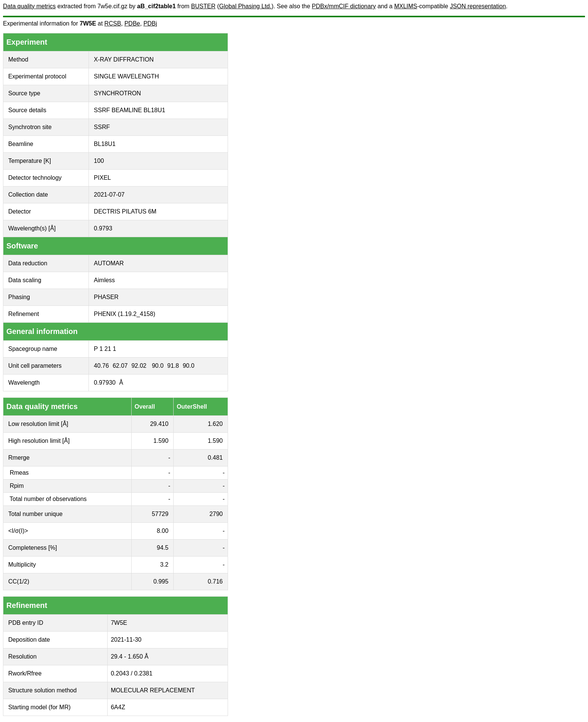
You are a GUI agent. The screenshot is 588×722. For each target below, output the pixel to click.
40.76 (101, 366)
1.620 (215, 424)
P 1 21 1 (105, 349)
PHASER (106, 297)
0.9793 (103, 228)
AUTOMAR (109, 263)
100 (99, 161)
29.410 (159, 424)
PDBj (150, 23)
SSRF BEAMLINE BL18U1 (129, 110)
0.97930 (105, 382)
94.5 (162, 548)
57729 (160, 514)
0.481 (215, 457)
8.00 (162, 531)
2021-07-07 (109, 194)
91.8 (173, 366)
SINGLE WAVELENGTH (126, 76)
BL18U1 (105, 144)
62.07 (120, 366)
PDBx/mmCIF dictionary (344, 6)
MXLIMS (405, 6)
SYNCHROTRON (117, 93)
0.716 (215, 581)
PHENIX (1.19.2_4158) (124, 314)
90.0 (158, 366)
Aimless (104, 280)
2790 (216, 514)
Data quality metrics (29, 6)
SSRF (102, 127)
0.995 (160, 581)
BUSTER (203, 6)
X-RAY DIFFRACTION (123, 59)
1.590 (160, 441)
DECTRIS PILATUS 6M (125, 211)
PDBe (132, 23)
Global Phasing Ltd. (245, 6)
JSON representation (478, 6)
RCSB (112, 23)
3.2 (164, 564)
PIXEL (102, 177)
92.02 (138, 366)
